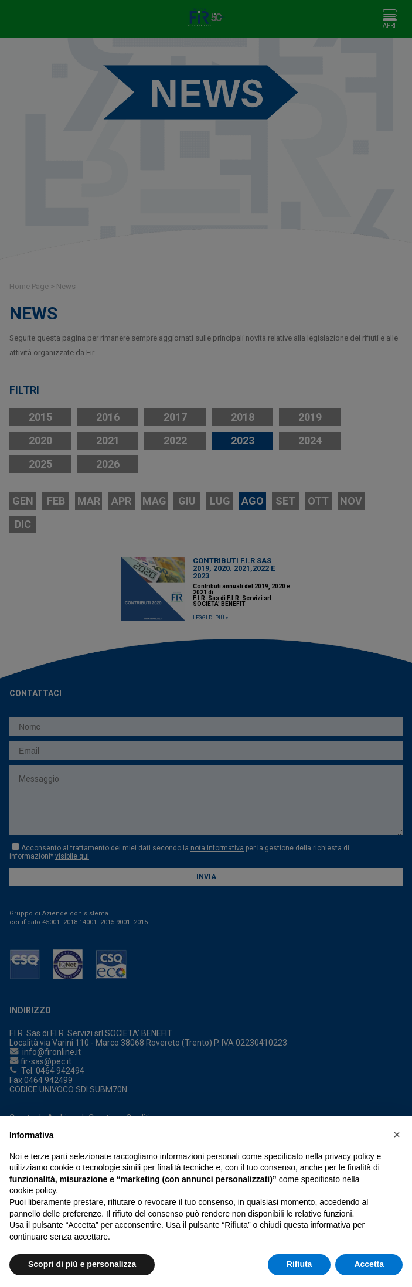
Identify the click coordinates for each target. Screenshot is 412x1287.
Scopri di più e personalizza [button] (82, 1264)
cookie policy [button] (32, 1190)
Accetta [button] (369, 1264)
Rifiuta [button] (299, 1264)
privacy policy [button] (349, 1156)
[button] (396, 1134)
